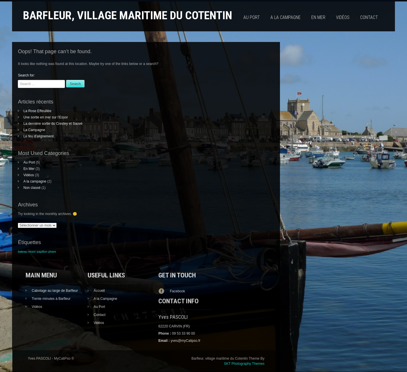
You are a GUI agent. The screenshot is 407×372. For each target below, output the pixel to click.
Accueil (99, 291)
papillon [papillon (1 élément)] (42, 251)
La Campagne (34, 130)
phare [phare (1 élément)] (52, 251)
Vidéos (343, 17)
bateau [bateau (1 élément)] (22, 251)
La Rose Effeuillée (37, 111)
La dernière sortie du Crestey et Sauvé (52, 124)
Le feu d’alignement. (38, 136)
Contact (369, 17)
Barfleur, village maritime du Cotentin (127, 15)
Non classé (31, 188)
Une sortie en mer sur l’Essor (45, 117)
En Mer (318, 17)
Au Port (251, 17)
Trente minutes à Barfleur (51, 299)
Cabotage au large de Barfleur (55, 291)
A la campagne (285, 17)
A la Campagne (105, 299)
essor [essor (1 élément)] (32, 251)
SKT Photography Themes (244, 364)
